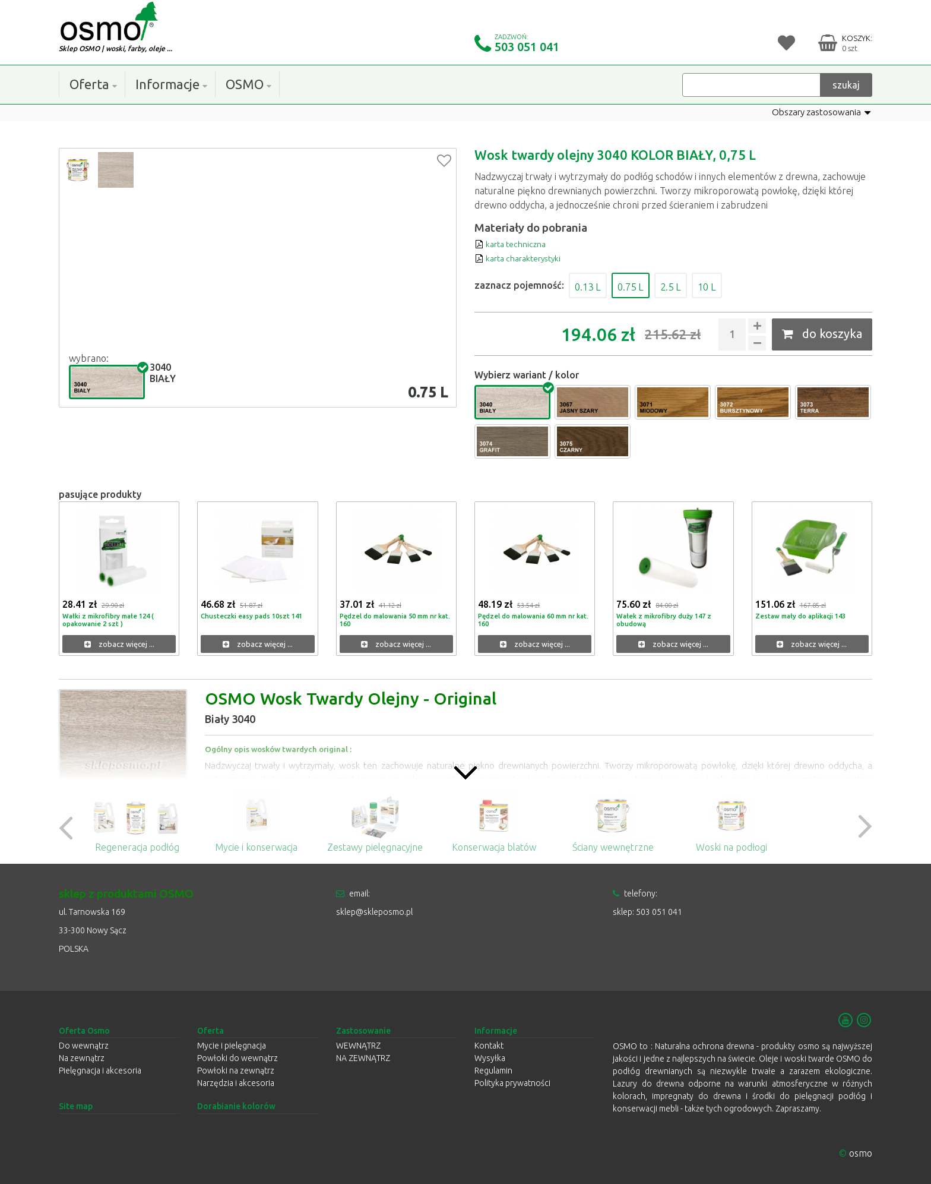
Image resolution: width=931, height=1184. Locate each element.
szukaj (846, 84)
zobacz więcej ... (119, 644)
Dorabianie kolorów (236, 1106)
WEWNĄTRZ (358, 1045)
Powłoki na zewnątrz (235, 1070)
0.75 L (646, 285)
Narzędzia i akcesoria (235, 1083)
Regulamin (493, 1070)
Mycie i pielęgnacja (231, 1045)
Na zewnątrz (81, 1058)
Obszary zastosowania (818, 112)
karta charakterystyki (524, 257)
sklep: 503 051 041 (647, 912)
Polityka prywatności (512, 1083)
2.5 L (694, 285)
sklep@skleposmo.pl (374, 912)
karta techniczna (514, 243)
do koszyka (822, 333)
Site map (76, 1106)
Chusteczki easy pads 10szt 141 (254, 616)
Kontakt (489, 1045)
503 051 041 (527, 46)
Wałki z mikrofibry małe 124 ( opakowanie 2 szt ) (111, 619)
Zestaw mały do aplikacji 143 (803, 616)
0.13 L (593, 285)
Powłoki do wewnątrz (237, 1058)
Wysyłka (489, 1058)
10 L (738, 285)
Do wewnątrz (84, 1045)
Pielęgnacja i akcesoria (100, 1070)
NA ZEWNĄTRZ (363, 1058)
